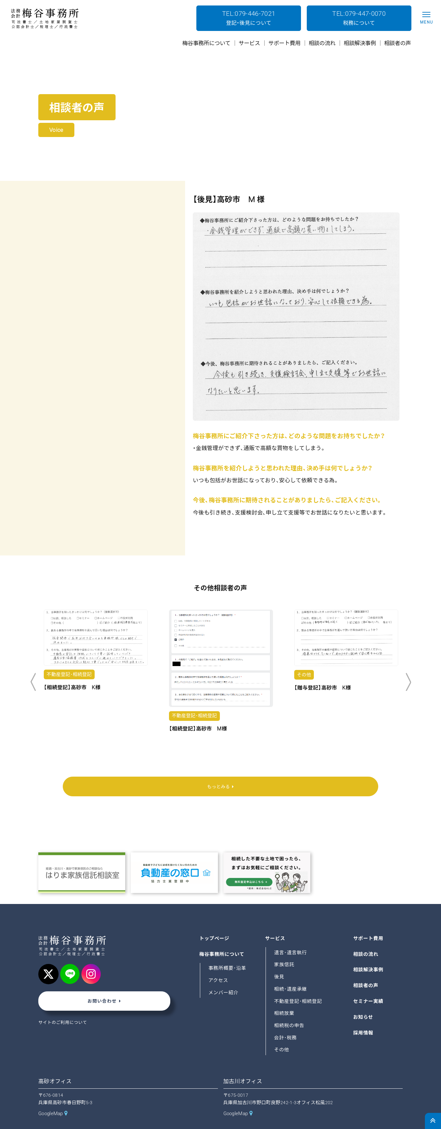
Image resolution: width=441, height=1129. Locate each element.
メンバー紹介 (224, 977)
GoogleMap (52, 1098)
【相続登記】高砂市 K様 (72, 687)
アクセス (219, 965)
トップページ (215, 923)
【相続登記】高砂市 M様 (198, 729)
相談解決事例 (369, 954)
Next (408, 682)
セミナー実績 (369, 986)
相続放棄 (285, 998)
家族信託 (285, 949)
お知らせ (364, 1001)
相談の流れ (366, 938)
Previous (33, 682)
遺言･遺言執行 (292, 937)
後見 (279, 961)
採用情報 (364, 1017)
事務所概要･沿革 (228, 952)
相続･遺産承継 (292, 973)
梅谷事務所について (223, 938)
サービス (276, 923)
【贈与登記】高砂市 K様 (322, 688)
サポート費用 (369, 923)
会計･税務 (286, 1022)
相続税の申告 (290, 1010)
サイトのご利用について (65, 1009)
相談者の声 (366, 970)
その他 (282, 1034)
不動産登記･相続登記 (300, 985)
